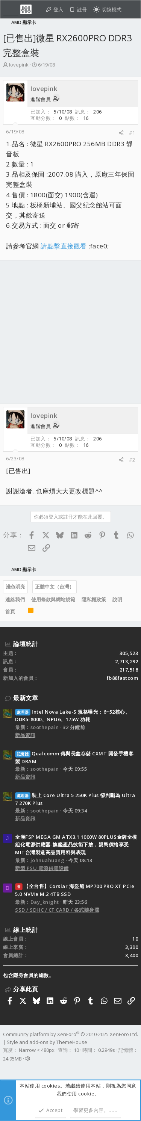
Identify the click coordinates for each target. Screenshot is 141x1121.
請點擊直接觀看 (64, 246)
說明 (117, 599)
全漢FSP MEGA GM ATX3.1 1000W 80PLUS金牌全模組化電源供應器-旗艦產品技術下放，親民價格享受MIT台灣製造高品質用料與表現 (76, 845)
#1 (132, 132)
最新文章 (25, 698)
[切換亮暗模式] (107, 9)
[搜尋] (131, 9)
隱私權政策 (94, 599)
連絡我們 (15, 599)
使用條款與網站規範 (53, 599)
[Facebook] (6, 1068)
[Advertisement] (70, 332)
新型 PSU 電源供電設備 (42, 868)
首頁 (10, 611)
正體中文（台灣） (54, 586)
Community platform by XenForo (70, 1034)
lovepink (19, 64)
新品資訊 (25, 735)
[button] (10, 9)
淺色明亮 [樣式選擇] (15, 586)
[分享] (121, 132)
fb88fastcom (122, 678)
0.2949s (106, 1050)
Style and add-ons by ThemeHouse (47, 1042)
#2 (132, 459)
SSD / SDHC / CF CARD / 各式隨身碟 (57, 909)
